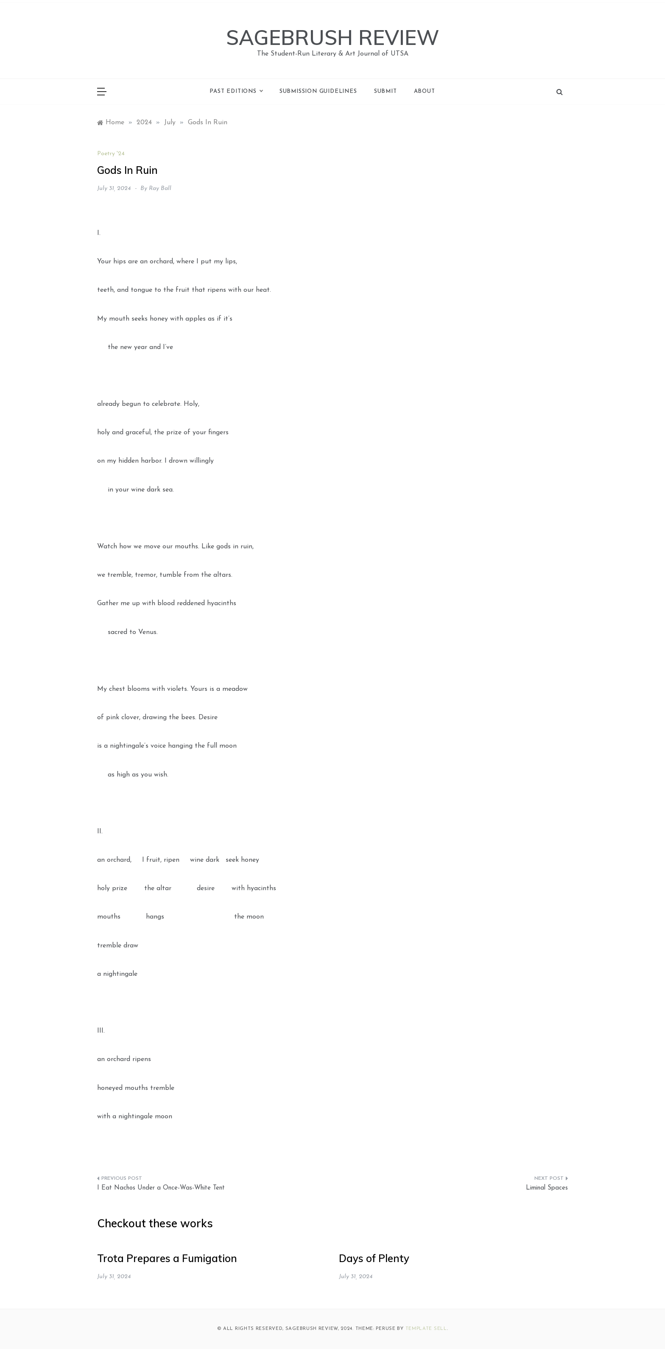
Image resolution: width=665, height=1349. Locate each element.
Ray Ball (160, 188)
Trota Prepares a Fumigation (167, 1258)
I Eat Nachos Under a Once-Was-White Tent (161, 1188)
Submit (385, 91)
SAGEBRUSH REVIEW (332, 37)
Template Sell (426, 1329)
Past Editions (236, 91)
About (424, 91)
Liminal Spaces (547, 1188)
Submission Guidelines (318, 91)
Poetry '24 (111, 154)
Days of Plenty (374, 1258)
